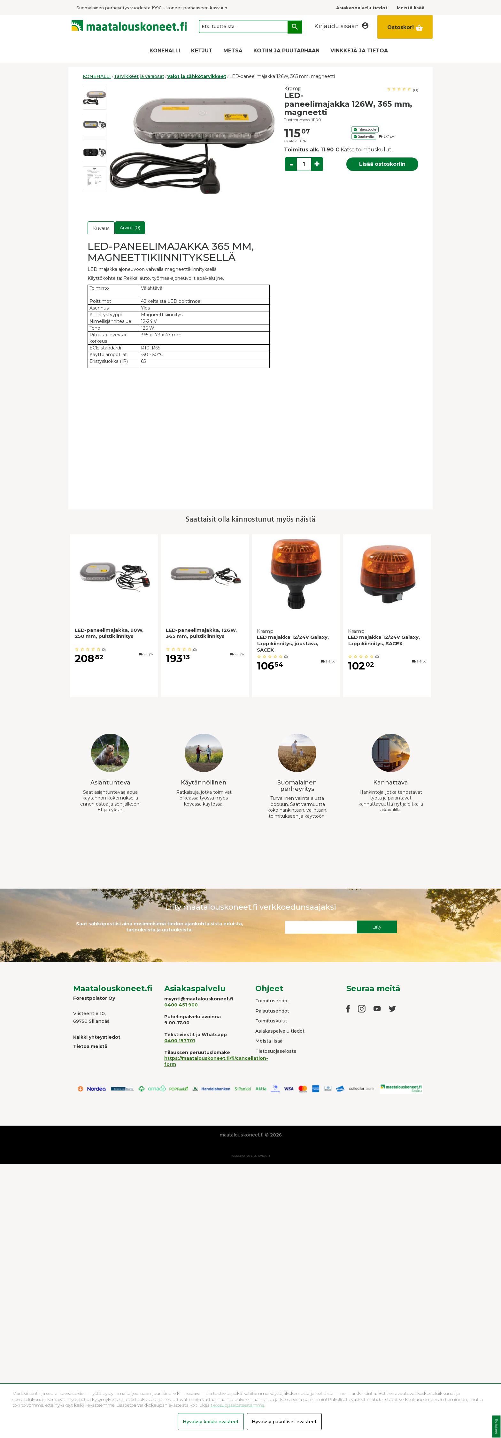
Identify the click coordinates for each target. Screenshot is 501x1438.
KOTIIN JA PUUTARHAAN (286, 51)
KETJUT (201, 51)
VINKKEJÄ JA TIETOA (359, 51)
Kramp (293, 89)
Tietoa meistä (90, 1046)
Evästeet (496, 1426)
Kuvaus (101, 228)
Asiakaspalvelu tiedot (279, 1031)
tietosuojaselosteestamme (237, 1405)
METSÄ (233, 51)
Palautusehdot (272, 1011)
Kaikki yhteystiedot (96, 1037)
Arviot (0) (130, 228)
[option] (94, 98)
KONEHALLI (165, 51)
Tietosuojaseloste (276, 1051)
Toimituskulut (271, 1021)
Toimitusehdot (272, 1001)
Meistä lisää (268, 1041)
